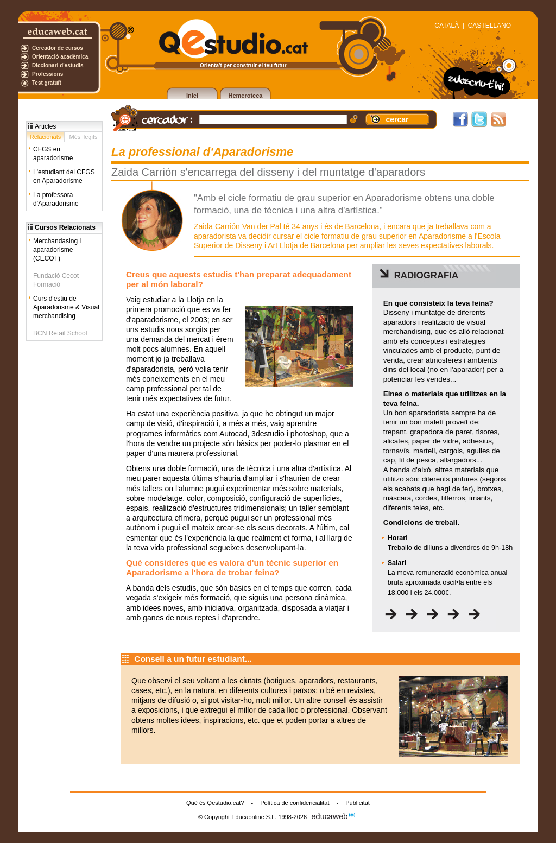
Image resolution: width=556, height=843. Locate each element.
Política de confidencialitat (294, 803)
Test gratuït (46, 83)
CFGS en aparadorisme (53, 153)
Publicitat (357, 803)
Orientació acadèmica (60, 57)
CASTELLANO (489, 25)
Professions (47, 74)
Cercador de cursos (57, 48)
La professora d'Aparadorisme (56, 199)
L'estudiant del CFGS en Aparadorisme (64, 176)
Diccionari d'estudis (58, 65)
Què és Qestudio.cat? (215, 803)
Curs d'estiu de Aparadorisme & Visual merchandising (66, 307)
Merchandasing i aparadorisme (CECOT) (57, 249)
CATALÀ (446, 25)
